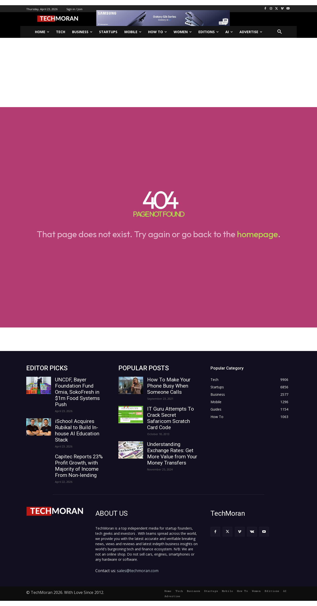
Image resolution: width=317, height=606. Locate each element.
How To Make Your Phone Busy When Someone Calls (168, 386)
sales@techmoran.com (137, 570)
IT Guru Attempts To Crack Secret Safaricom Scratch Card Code (170, 418)
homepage (257, 234)
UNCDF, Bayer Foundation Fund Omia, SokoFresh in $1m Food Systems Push (77, 392)
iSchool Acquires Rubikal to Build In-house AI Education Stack (77, 430)
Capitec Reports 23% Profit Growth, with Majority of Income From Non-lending (79, 466)
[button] (280, 32)
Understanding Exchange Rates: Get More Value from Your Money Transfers (172, 453)
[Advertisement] (158, 72)
